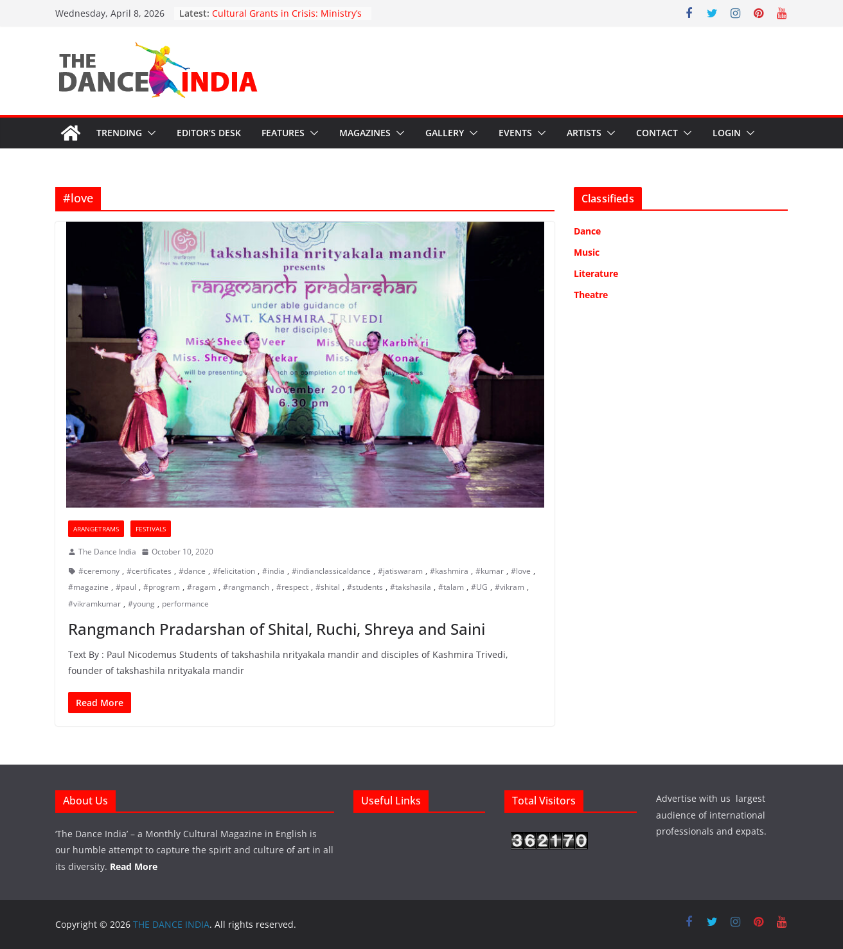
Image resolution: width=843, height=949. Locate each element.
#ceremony (99, 570)
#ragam (201, 586)
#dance (192, 570)
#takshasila (410, 586)
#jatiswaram (400, 570)
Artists (584, 133)
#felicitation (234, 570)
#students (365, 586)
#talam (451, 586)
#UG (479, 586)
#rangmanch (246, 586)
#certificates (149, 570)
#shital (327, 586)
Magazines (365, 133)
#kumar (489, 570)
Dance (587, 231)
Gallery (444, 133)
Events (515, 133)
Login (727, 133)
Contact (657, 133)
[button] (149, 133)
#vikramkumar (94, 603)
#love (521, 570)
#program (161, 586)
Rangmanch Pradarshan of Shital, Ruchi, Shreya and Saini (276, 628)
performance (185, 603)
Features (283, 133)
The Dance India (107, 551)
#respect (292, 586)
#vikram (509, 586)
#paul (126, 586)
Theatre (591, 294)
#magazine (88, 586)
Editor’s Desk (209, 133)
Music (586, 252)
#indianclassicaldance (331, 570)
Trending (119, 133)
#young (141, 603)
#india (273, 570)
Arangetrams (96, 528)
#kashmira (449, 570)
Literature (596, 273)
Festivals (151, 528)
